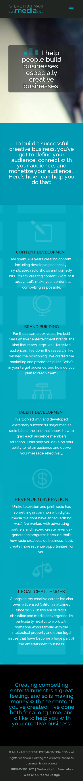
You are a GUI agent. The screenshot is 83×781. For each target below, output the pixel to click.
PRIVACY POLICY (22, 769)
